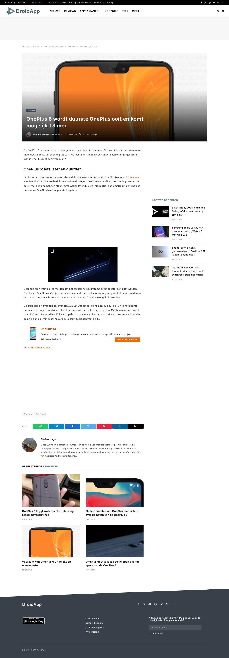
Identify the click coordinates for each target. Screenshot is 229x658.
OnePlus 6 (41, 414)
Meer (135, 11)
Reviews (70, 11)
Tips (125, 11)
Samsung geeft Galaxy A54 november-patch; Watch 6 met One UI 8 (187, 231)
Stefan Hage (43, 134)
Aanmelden (157, 633)
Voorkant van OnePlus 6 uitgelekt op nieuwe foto (46, 563)
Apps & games (89, 11)
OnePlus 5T (48, 329)
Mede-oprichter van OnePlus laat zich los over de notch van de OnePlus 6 (113, 513)
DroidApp (26, 46)
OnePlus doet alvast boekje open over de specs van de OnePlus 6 (113, 563)
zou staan (133, 177)
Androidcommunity (39, 347)
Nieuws (55, 11)
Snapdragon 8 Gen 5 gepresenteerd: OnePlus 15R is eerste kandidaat (189, 251)
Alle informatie (127, 339)
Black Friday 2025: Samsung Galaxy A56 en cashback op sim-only (80, 2)
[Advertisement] (114, 28)
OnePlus (28, 414)
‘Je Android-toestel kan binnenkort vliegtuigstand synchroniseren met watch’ (187, 271)
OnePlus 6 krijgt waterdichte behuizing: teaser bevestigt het (48, 513)
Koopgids (111, 11)
